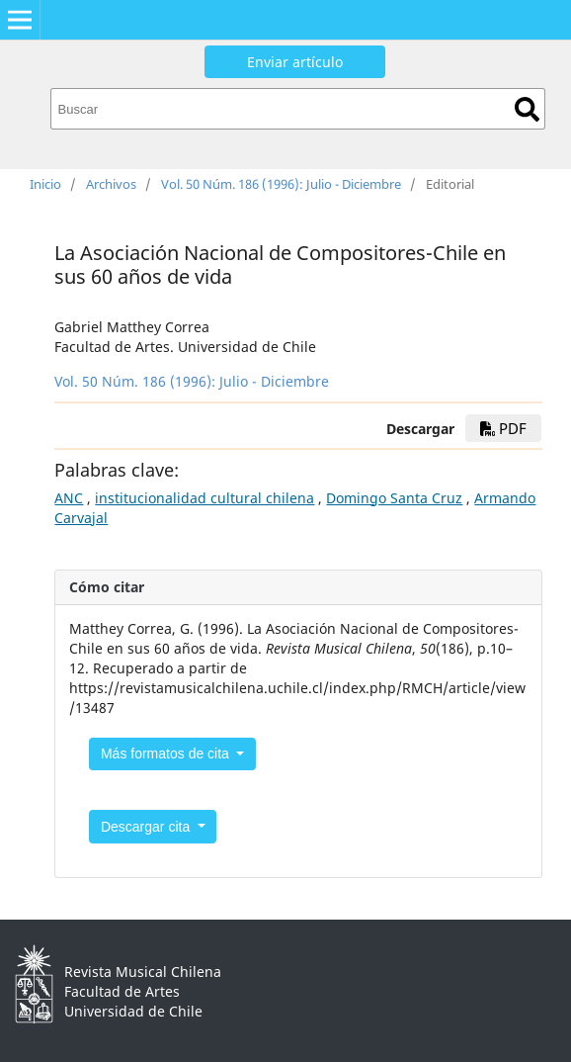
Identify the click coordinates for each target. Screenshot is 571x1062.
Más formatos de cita (167, 753)
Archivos (111, 184)
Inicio (45, 184)
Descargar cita (147, 827)
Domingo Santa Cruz (394, 497)
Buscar (527, 109)
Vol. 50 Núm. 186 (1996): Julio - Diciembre (281, 184)
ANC (68, 497)
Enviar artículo (295, 61)
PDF (503, 428)
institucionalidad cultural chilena (204, 497)
